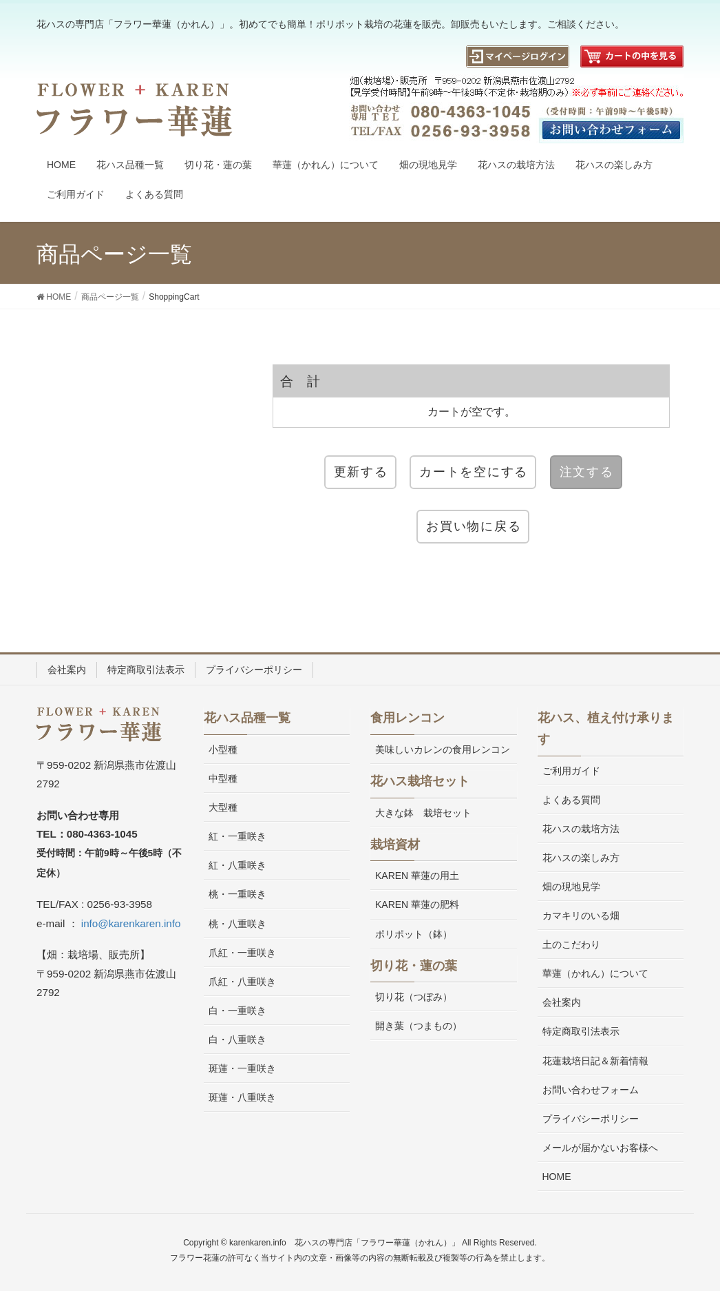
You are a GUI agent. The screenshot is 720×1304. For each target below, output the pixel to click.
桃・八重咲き (237, 923)
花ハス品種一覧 (247, 718)
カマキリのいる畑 (581, 915)
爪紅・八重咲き (242, 981)
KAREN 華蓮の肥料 (417, 904)
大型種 (223, 807)
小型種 (223, 749)
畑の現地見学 (571, 886)
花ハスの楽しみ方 (581, 857)
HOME (556, 1176)
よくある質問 (571, 799)
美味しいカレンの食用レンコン (442, 749)
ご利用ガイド (571, 770)
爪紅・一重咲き (242, 952)
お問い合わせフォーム (590, 1089)
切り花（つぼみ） (413, 996)
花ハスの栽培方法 (581, 828)
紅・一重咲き (237, 836)
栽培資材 (395, 844)
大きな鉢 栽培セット (423, 812)
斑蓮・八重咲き (242, 1097)
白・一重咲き (237, 1010)
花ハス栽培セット (419, 781)
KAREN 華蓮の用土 (417, 875)
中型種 (223, 778)
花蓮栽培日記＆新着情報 (595, 1060)
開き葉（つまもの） (418, 1025)
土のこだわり (571, 944)
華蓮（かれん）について (595, 973)
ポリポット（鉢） (413, 934)
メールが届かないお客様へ (600, 1147)
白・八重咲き (237, 1039)
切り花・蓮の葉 (413, 966)
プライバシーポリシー (254, 669)
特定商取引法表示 (145, 669)
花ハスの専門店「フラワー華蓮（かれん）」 (377, 1243)
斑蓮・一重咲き (242, 1068)
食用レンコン (407, 718)
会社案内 (66, 669)
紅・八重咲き (237, 865)
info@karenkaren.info (131, 923)
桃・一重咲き (237, 894)
